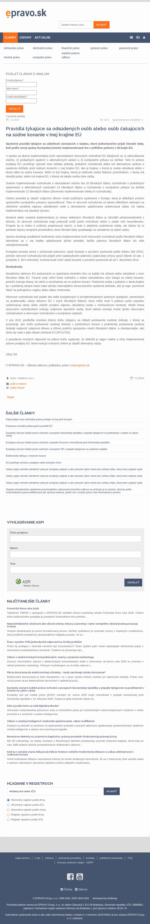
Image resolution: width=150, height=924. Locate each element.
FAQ (130, 858)
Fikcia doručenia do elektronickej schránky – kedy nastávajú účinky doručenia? (56, 672)
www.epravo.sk (80, 365)
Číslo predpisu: (19, 532)
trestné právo (12, 57)
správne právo (99, 48)
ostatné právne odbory (71, 55)
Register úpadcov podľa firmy (25, 814)
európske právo (42, 57)
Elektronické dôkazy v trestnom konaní (26, 455)
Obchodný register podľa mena (26, 809)
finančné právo (70, 48)
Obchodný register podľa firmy (26, 799)
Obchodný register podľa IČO (25, 804)
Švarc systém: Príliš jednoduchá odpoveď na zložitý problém (44, 641)
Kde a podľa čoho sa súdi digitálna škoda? (33, 705)
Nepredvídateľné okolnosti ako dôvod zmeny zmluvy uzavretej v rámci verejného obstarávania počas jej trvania (72, 625)
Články (68, 889)
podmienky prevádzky (69, 858)
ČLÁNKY (10, 37)
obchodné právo (42, 48)
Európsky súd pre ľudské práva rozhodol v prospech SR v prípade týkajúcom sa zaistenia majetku (56, 449)
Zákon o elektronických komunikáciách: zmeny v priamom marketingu (50, 657)
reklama (49, 858)
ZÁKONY (25, 37)
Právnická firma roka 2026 (23, 608)
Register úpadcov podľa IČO (25, 819)
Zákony (82, 889)
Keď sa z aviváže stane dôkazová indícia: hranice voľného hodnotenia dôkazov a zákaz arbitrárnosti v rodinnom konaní (70, 753)
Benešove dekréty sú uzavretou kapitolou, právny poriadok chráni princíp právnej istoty (62, 736)
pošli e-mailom (18, 383)
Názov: (14, 548)
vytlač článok (17, 387)
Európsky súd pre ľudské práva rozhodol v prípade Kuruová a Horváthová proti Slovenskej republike (58, 442)
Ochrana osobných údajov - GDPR (75, 862)
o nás (37, 858)
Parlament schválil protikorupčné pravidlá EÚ (29, 426)
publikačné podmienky (111, 858)
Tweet (10, 397)
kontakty (90, 858)
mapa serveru (22, 858)
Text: (13, 563)
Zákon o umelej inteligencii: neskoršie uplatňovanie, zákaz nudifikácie (51, 721)
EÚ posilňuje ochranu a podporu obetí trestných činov (34, 462)
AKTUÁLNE (42, 37)
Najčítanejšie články (28, 601)
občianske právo (14, 48)
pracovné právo (128, 48)
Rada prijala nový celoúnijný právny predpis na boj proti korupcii (39, 419)
